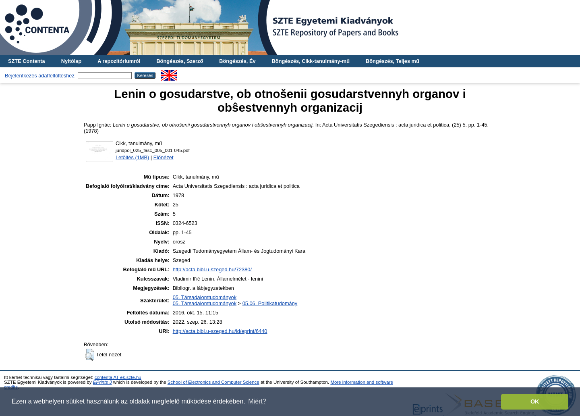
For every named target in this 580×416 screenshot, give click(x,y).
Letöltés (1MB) (132, 157)
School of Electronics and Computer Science (213, 382)
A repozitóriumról (118, 61)
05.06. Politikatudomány (270, 303)
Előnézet (163, 157)
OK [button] (534, 401)
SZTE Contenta (26, 61)
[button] (89, 355)
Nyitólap (71, 61)
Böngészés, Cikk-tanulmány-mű (311, 61)
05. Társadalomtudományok (204, 297)
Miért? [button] (257, 401)
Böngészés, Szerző (179, 61)
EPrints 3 (102, 382)
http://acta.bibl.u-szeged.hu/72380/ (212, 269)
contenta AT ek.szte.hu (118, 377)
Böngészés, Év (237, 61)
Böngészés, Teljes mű (392, 61)
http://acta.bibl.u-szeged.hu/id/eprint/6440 (220, 331)
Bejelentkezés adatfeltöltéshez (40, 76)
